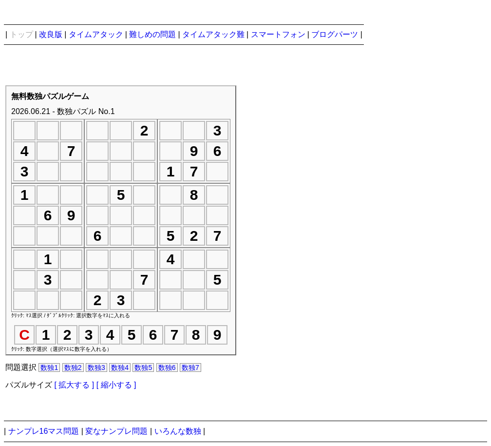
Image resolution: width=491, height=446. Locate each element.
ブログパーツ (334, 34)
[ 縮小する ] (116, 385)
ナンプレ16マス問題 (43, 431)
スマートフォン (278, 34)
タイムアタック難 (213, 34)
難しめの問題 (152, 34)
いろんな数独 (177, 431)
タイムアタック (96, 34)
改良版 (50, 34)
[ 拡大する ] (74, 385)
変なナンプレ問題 (116, 431)
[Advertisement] (399, 238)
